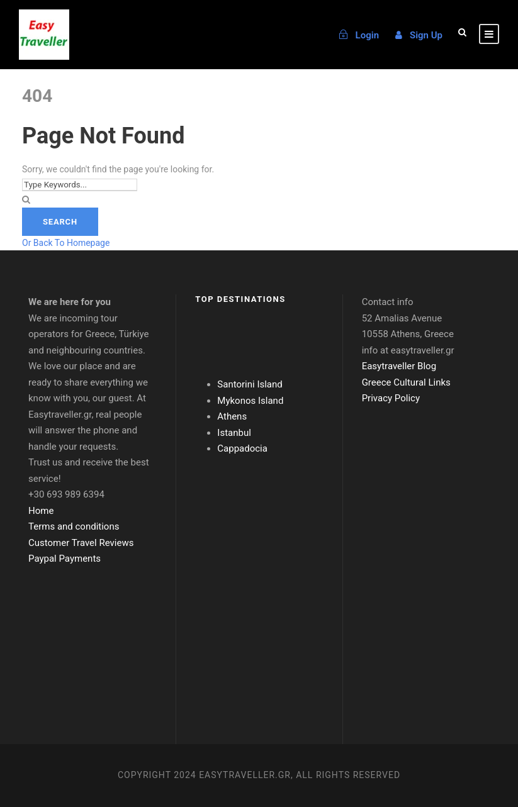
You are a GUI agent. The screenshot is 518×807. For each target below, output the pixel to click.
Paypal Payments (64, 558)
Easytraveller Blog (399, 366)
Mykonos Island (250, 400)
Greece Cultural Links (406, 382)
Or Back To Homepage (66, 243)
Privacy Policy (391, 398)
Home (40, 510)
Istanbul (234, 432)
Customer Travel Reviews (80, 542)
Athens (232, 416)
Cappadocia (242, 448)
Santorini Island (249, 384)
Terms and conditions (73, 526)
